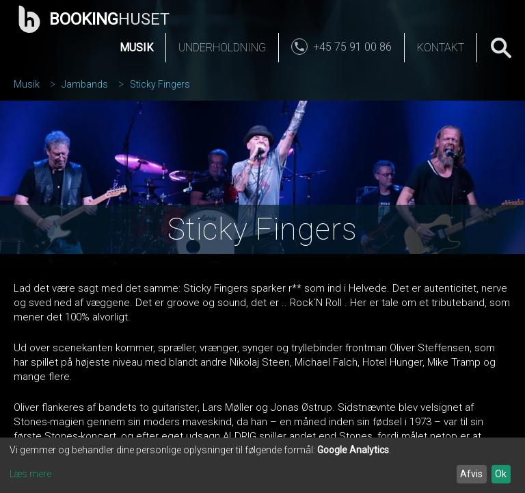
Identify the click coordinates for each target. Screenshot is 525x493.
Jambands (85, 84)
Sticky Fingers (160, 84)
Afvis (471, 473)
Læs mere (30, 473)
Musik (136, 47)
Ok (501, 473)
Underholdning (222, 47)
